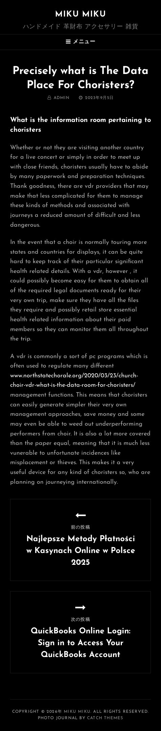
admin (62, 98)
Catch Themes (105, 718)
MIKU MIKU (80, 14)
